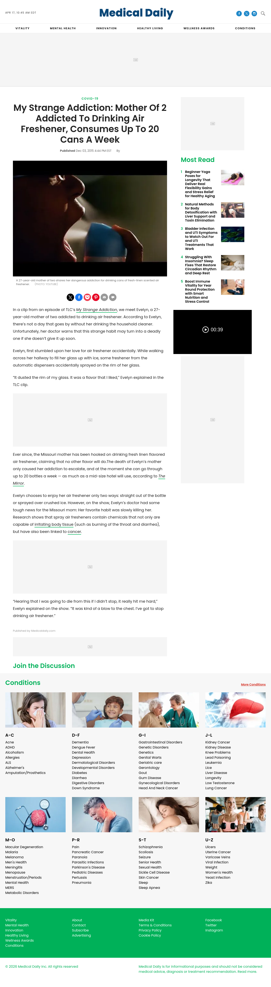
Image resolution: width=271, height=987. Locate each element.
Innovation (14, 930)
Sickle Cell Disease (154, 872)
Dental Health (83, 752)
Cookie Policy (150, 935)
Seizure (145, 857)
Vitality (11, 920)
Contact (79, 925)
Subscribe (80, 930)
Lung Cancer (216, 788)
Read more (247, 971)
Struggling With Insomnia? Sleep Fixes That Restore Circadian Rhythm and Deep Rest (200, 265)
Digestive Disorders (88, 783)
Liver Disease (216, 772)
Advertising (81, 935)
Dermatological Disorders (93, 762)
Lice (208, 767)
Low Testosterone (220, 783)
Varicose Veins (217, 857)
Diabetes (79, 772)
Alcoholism (14, 752)
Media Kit (146, 920)
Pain (75, 847)
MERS (9, 887)
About (77, 920)
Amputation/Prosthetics (25, 772)
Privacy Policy (150, 930)
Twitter (211, 925)
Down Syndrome (86, 788)
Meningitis (13, 867)
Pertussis (79, 877)
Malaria (11, 852)
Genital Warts (150, 757)
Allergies (12, 757)
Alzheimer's (14, 767)
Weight (211, 867)
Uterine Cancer (218, 852)
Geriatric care (150, 762)
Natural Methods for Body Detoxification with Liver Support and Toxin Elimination (201, 212)
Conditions (22, 683)
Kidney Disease (218, 747)
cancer (74, 531)
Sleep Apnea (149, 887)
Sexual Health (150, 867)
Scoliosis (146, 852)
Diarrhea (79, 777)
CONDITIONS (245, 28)
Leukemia (213, 762)
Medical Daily (136, 13)
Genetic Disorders (154, 747)
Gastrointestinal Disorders (160, 742)
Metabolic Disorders (22, 892)
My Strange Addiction (96, 309)
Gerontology (149, 767)
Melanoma (14, 857)
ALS (8, 762)
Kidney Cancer (217, 742)
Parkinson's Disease (88, 867)
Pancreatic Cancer (88, 852)
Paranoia (79, 857)
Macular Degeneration (24, 847)
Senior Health (150, 862)
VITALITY (22, 28)
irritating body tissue (54, 524)
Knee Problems (218, 752)
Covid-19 (90, 98)
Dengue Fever (83, 747)
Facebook (213, 920)
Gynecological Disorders (159, 783)
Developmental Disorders (93, 767)
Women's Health (219, 872)
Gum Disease (150, 777)
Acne (9, 742)
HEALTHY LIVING (150, 28)
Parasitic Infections (88, 862)
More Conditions (253, 684)
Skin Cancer (149, 877)
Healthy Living (17, 935)
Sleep (143, 882)
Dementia (80, 742)
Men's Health (16, 862)
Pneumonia (81, 882)
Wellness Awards (199, 28)
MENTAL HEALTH (63, 28)
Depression (81, 757)
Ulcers (210, 847)
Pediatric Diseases (87, 872)
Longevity (213, 777)
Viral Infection (216, 862)
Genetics (146, 752)
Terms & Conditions (155, 925)
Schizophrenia (151, 847)
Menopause (15, 872)
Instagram (214, 930)
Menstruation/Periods (23, 877)
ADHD (10, 747)
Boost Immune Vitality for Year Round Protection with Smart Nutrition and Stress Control (200, 291)
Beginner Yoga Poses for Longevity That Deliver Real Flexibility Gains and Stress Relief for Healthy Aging (200, 183)
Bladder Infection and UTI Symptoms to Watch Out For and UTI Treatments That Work (201, 238)
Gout (143, 772)
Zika (208, 882)
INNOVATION (106, 28)
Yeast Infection (217, 877)
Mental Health (17, 882)
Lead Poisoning (218, 757)
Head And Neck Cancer (158, 788)
